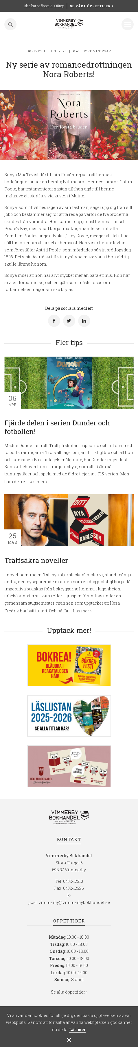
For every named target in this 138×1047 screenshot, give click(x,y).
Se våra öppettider (90, 6)
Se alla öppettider (68, 992)
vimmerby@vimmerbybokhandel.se (74, 902)
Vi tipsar (102, 51)
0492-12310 (73, 881)
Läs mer (77, 1030)
